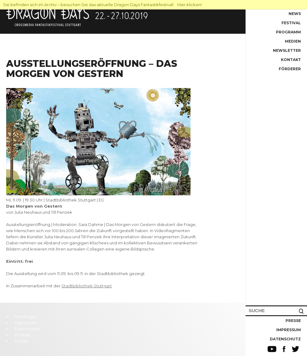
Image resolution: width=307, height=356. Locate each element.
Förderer (290, 69)
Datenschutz (285, 339)
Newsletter (287, 50)
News (295, 13)
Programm (288, 32)
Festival (291, 23)
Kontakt (291, 59)
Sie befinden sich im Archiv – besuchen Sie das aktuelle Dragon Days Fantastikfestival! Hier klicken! (102, 4)
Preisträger (26, 316)
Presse (293, 320)
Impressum (288, 329)
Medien (293, 41)
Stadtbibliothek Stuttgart (86, 285)
